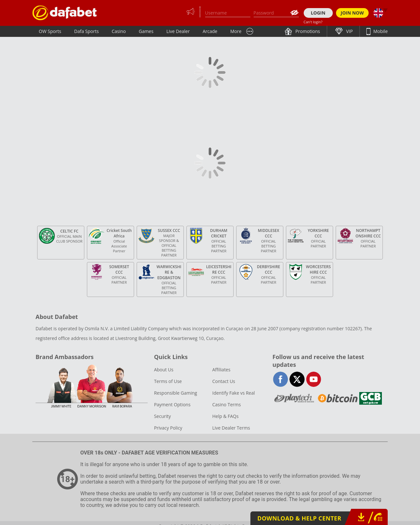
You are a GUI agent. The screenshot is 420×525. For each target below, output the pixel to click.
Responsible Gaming (175, 393)
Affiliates (221, 369)
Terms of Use (168, 381)
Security (162, 416)
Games (146, 31)
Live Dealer (178, 31)
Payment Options (172, 404)
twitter (297, 379)
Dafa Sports (86, 31)
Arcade (210, 31)
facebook (280, 379)
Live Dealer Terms (231, 428)
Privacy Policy (168, 428)
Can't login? (313, 21)
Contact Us (223, 381)
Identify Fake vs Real (233, 393)
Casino (119, 31)
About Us (163, 369)
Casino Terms (226, 404)
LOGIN (318, 13)
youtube (313, 379)
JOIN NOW (352, 13)
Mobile (380, 31)
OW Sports (50, 31)
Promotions (307, 31)
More (236, 31)
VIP (349, 31)
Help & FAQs (225, 416)
